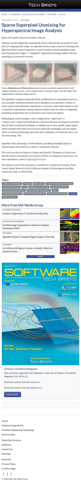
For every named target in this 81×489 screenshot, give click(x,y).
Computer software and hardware (59, 183)
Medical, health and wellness (14, 190)
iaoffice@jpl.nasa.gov (36, 159)
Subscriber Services (11, 440)
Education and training (11, 187)
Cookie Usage (8, 468)
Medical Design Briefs (12, 425)
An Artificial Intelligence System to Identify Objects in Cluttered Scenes (27, 249)
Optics (55, 190)
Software (25, 20)
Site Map (6, 453)
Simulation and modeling (57, 194)
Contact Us (7, 449)
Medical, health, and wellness (38, 190)
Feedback (6, 444)
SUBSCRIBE (12, 394)
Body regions (39, 183)
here (38, 382)
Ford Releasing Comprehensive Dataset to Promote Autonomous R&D (25, 226)
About (5, 421)
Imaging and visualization (38, 187)
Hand (24, 187)
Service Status (8, 434)
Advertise (6, 459)
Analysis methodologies (12, 183)
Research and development (34, 194)
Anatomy (27, 183)
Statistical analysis (9, 197)
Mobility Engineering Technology (18, 430)
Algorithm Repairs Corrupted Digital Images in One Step (28, 237)
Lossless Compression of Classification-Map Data (25, 213)
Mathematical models (59, 187)
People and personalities (12, 194)
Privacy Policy (9, 464)
